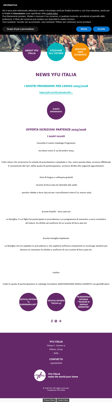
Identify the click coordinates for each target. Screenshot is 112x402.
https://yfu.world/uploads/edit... (56, 92)
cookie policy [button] (52, 13)
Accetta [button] (101, 29)
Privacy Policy (49, 400)
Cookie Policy (63, 400)
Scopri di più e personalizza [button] (20, 29)
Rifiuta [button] (84, 29)
